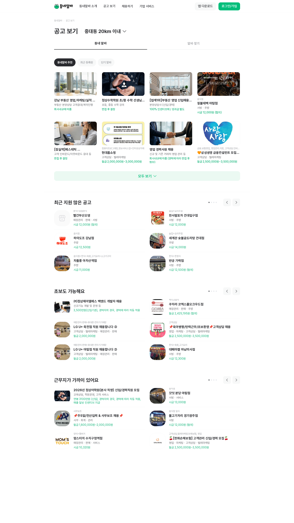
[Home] (63, 6)
